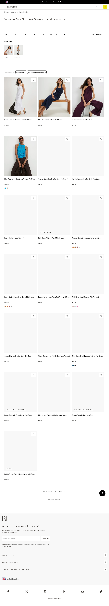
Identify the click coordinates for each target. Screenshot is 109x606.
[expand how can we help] (105, 555)
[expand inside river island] (105, 569)
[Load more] (54, 499)
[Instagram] (45, 591)
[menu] (4, 6)
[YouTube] (82, 591)
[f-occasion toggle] (19, 35)
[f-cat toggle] (9, 35)
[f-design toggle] (37, 35)
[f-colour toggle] (28, 35)
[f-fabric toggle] (59, 35)
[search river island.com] (96, 7)
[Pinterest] (63, 591)
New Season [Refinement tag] (20, 72)
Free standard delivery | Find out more (54, 2)
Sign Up (46, 538)
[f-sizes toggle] (45, 35)
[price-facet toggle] (67, 35)
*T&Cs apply (5, 544)
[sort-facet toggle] (97, 34)
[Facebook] (8, 591)
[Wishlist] (33, 80)
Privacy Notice (6, 546)
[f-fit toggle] (52, 35)
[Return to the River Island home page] (13, 7)
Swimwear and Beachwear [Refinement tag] (37, 72)
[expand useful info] (105, 562)
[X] (26, 591)
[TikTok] (101, 591)
